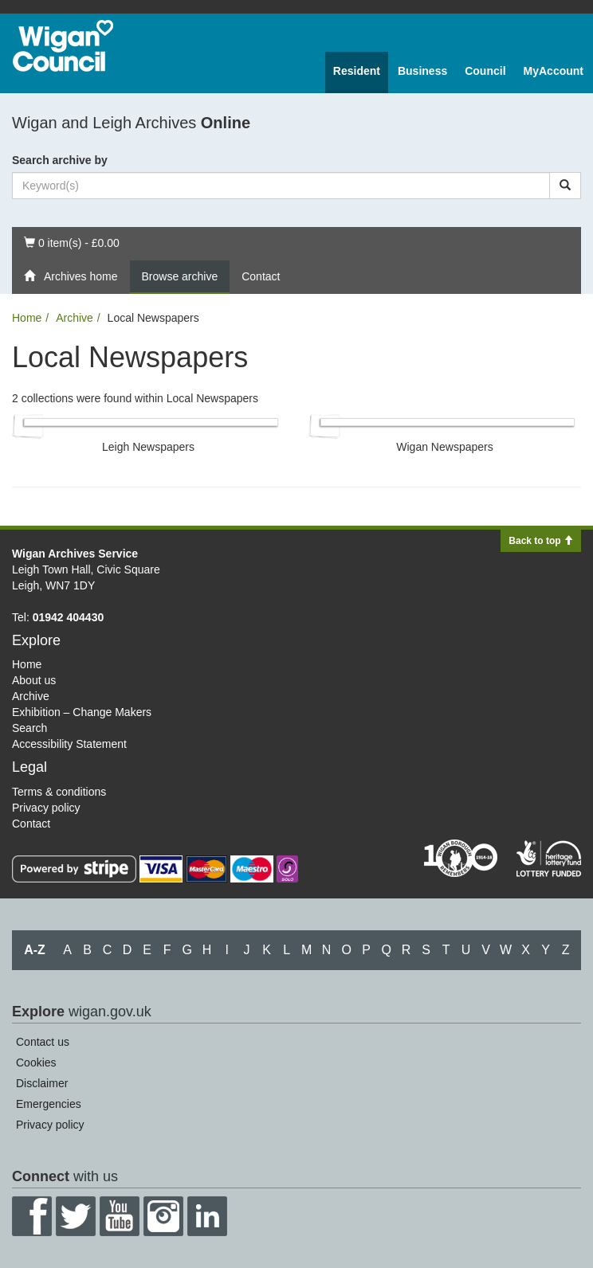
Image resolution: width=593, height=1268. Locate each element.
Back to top (541, 540)
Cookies (36, 1062)
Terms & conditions (59, 791)
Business (422, 71)
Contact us (42, 1041)
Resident (356, 71)
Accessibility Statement (69, 744)
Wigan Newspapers (444, 446)
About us (34, 680)
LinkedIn (207, 1216)
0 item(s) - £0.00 (71, 241)
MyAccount (553, 71)
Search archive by (60, 160)
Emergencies (48, 1104)
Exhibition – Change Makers (81, 712)
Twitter (76, 1216)
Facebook (32, 1216)
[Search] (565, 185)
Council (485, 71)
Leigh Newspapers (148, 446)
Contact (261, 276)
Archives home (71, 276)
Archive (74, 317)
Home (26, 317)
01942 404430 (68, 617)
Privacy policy (46, 807)
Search (29, 728)
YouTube (119, 1216)
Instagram (163, 1216)
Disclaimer (42, 1083)
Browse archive (180, 276)
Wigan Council (63, 45)
